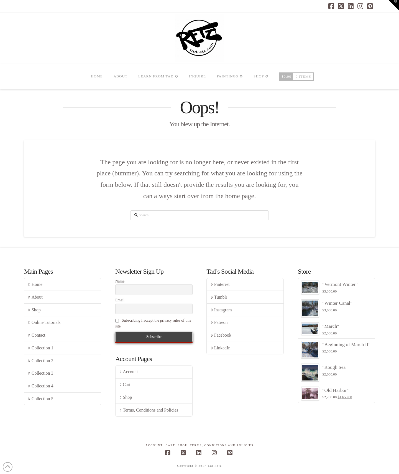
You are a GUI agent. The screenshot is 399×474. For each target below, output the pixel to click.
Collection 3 (40, 373)
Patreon (219, 322)
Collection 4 (40, 386)
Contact (36, 335)
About (35, 297)
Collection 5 (40, 398)
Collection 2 (40, 360)
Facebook (221, 335)
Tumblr (219, 297)
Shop (34, 309)
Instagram (221, 309)
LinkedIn (220, 348)
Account (128, 371)
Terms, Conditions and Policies (148, 410)
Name (119, 281)
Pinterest (220, 284)
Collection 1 (40, 348)
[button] (393, 5)
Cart (124, 384)
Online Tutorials (44, 322)
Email (119, 300)
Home (35, 284)
